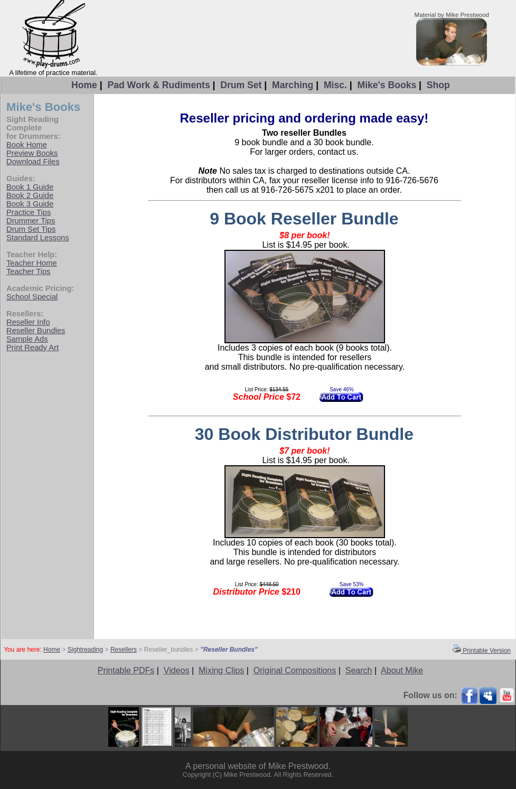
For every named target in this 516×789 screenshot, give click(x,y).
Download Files (33, 161)
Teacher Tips (28, 271)
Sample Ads (27, 339)
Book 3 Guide (29, 204)
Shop (438, 85)
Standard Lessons (37, 237)
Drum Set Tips (30, 229)
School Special (32, 297)
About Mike (402, 670)
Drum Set (240, 85)
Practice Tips (28, 212)
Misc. (335, 85)
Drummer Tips (30, 221)
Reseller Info (28, 322)
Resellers (123, 649)
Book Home (26, 144)
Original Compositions (295, 670)
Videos (177, 670)
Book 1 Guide (29, 187)
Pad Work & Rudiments (158, 85)
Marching (292, 85)
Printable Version (482, 650)
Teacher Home (31, 263)
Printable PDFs (126, 670)
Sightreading (85, 649)
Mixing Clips (221, 670)
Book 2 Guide (29, 195)
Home (84, 85)
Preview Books (32, 153)
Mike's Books (386, 85)
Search (358, 670)
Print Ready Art (32, 347)
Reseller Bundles (35, 330)
